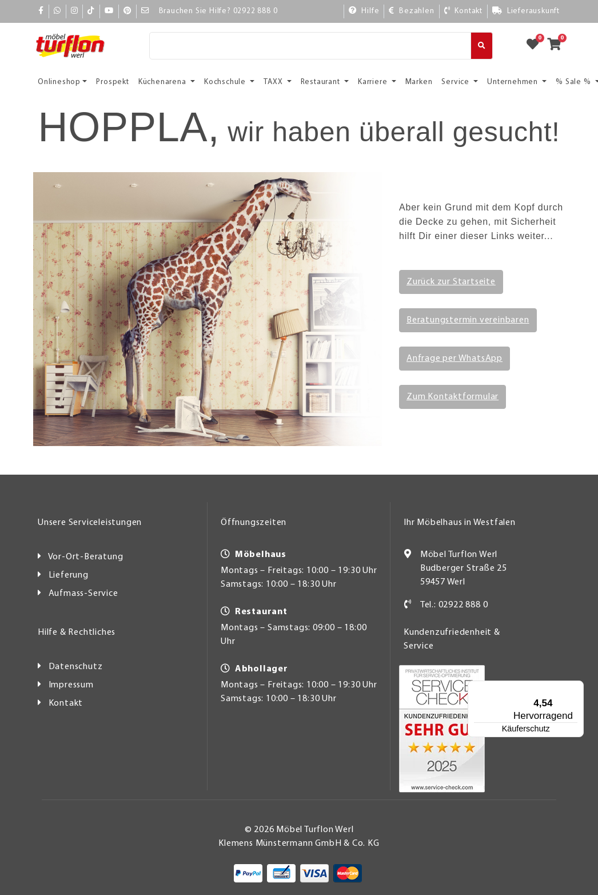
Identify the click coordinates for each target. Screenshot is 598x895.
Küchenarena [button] (163, 82)
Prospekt (112, 82)
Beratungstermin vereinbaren (467, 320)
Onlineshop (59, 82)
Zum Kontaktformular (452, 396)
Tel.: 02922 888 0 (454, 605)
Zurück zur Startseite (451, 282)
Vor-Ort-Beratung (85, 557)
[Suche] (310, 45)
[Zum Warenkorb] (558, 46)
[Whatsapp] (57, 11)
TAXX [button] (274, 82)
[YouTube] (109, 11)
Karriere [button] (373, 82)
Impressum (71, 685)
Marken (419, 82)
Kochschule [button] (226, 82)
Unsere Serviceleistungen (90, 522)
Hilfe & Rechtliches (76, 632)
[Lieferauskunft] (525, 11)
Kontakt (66, 703)
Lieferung (69, 575)
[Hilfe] (364, 11)
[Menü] (550, 687)
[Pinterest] (127, 11)
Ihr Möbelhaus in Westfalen (460, 522)
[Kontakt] (463, 11)
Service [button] (456, 82)
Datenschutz (76, 666)
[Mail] (145, 11)
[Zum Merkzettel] (536, 46)
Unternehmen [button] (513, 82)
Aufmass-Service (83, 593)
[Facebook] (41, 11)
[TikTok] (91, 11)
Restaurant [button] (321, 82)
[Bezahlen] (411, 11)
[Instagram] (74, 11)
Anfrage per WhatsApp (454, 358)
